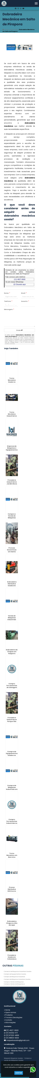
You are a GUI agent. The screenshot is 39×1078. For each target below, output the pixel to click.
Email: (24, 293)
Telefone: (8, 301)
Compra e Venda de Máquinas (14, 982)
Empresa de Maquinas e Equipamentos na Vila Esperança (12, 450)
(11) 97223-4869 (12, 1035)
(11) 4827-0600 (19, 279)
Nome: (7, 293)
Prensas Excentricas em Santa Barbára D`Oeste (11, 551)
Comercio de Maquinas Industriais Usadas (17, 971)
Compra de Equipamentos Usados (15, 974)
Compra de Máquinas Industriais (14, 977)
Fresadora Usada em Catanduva (11, 957)
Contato (8, 1020)
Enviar (19, 330)
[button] (36, 3)
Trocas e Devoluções (13, 1017)
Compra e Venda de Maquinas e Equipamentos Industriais (14, 985)
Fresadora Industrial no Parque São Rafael (12, 720)
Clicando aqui (20, 284)
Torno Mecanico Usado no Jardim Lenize (11, 381)
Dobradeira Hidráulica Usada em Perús (11, 585)
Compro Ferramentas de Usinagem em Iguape (11, 686)
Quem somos (10, 1012)
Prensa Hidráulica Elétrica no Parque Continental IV (11, 891)
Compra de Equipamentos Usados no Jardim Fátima (12, 754)
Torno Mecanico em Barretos (11, 855)
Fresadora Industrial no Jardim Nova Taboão (12, 483)
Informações (10, 1022)
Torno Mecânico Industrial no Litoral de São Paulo (11, 416)
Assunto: (25, 301)
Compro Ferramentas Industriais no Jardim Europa (12, 822)
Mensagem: (9, 309)
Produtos (9, 1015)
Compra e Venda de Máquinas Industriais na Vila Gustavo (11, 518)
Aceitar (18, 1073)
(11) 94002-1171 (12, 1033)
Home (7, 1010)
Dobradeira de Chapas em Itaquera (12, 652)
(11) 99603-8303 (12, 1038)
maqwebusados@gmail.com (17, 1040)
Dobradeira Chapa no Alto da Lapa (11, 923)
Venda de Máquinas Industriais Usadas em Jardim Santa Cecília (11, 620)
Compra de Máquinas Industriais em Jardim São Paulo (11, 789)
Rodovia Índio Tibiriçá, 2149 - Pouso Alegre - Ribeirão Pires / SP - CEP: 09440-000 (19, 1050)
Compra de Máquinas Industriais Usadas (17, 979)
